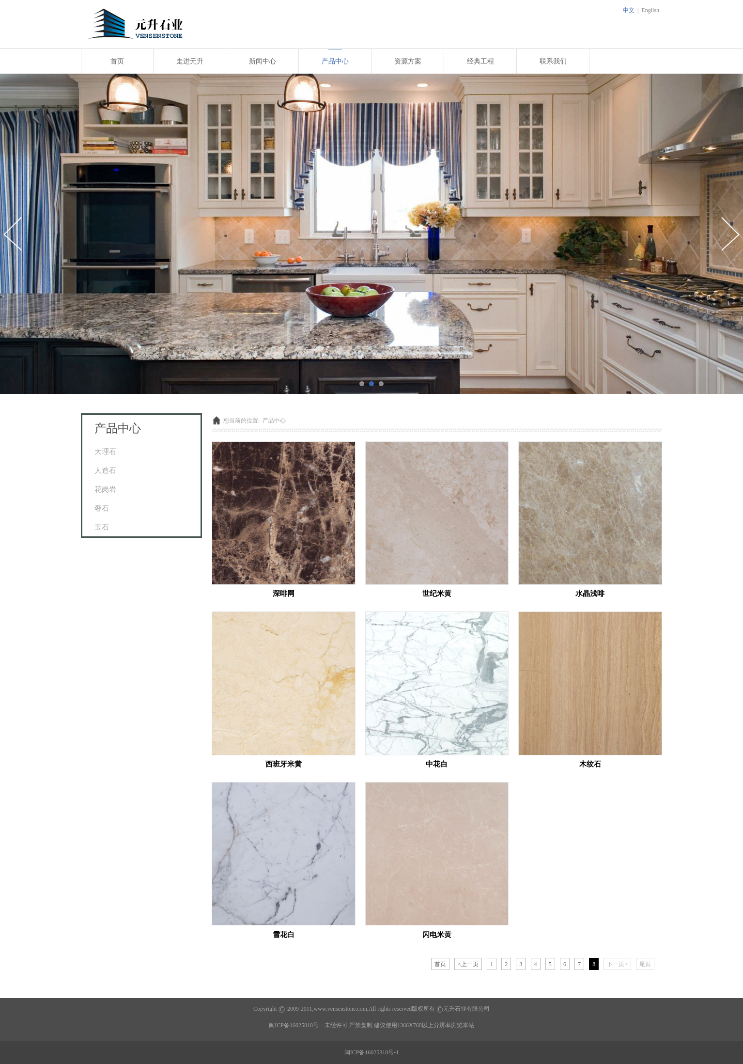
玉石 (101, 527)
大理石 (105, 451)
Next (730, 233)
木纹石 (590, 764)
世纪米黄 (436, 593)
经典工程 (480, 61)
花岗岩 (105, 489)
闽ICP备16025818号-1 (371, 1052)
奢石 (101, 508)
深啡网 (283, 593)
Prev (13, 233)
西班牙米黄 (283, 764)
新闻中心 (262, 61)
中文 (629, 10)
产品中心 (335, 61)
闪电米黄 (436, 934)
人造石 (105, 470)
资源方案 (407, 61)
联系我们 (553, 61)
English (650, 10)
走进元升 (189, 61)
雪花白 (283, 934)
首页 (117, 61)
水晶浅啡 (589, 593)
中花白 (437, 764)
